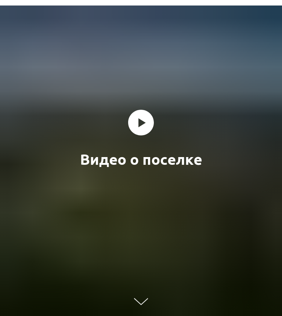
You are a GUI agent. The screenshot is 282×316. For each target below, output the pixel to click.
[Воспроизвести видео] (141, 122)
